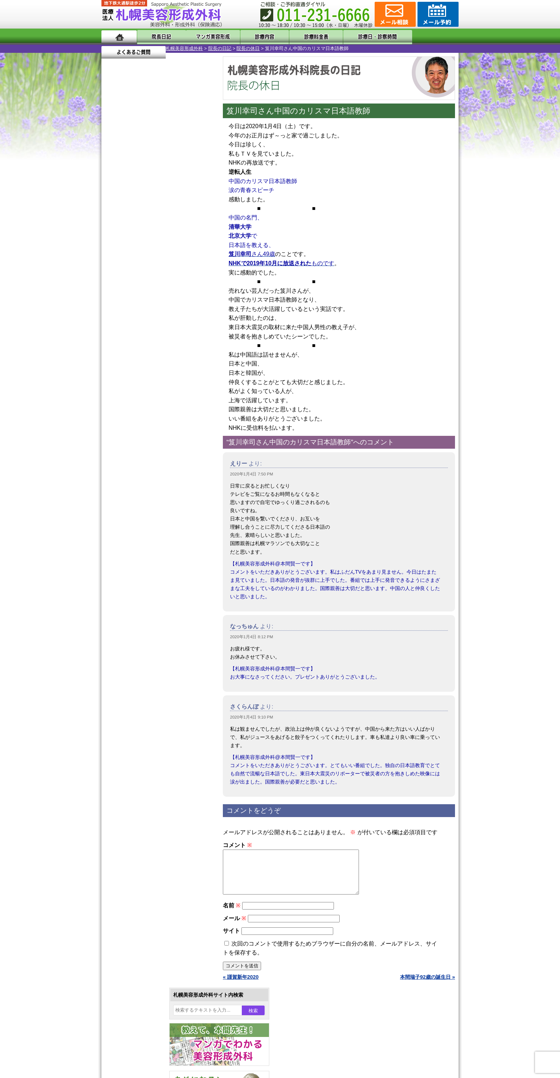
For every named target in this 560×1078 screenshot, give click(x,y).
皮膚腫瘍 (135, 808)
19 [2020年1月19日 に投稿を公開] (113, 256)
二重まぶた (137, 667)
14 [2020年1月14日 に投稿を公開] (141, 245)
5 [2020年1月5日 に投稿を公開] (113, 234)
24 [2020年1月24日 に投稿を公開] (182, 256)
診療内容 (251, 36)
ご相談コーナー (394, 14)
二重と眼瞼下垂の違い (140, 679)
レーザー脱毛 (140, 731)
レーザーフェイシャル (150, 744)
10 (150, 334)
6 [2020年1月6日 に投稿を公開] (127, 234)
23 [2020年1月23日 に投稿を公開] (168, 256)
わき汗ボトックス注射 (150, 705)
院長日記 (158, 36)
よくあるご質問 (426, 36)
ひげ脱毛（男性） (145, 757)
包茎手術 (135, 795)
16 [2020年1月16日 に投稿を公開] (168, 245)
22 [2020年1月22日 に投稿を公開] (155, 256)
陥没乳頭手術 (140, 641)
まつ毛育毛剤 (140, 782)
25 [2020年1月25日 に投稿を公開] (196, 256)
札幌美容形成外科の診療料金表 (150, 924)
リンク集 (125, 963)
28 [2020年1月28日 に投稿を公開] (141, 267)
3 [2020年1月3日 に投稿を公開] (182, 224)
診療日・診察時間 (358, 36)
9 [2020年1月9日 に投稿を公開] (168, 234)
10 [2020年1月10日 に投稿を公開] (182, 234)
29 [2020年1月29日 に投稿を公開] (155, 267)
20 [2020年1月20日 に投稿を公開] (127, 256)
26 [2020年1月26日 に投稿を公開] (113, 267)
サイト (231, 939)
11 (157, 334)
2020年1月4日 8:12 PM (251, 637)
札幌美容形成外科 (120, 48)
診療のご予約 (437, 14)
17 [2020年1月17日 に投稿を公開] (182, 245)
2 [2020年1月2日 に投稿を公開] (168, 224)
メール (234, 927)
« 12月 (113, 280)
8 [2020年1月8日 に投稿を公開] (154, 234)
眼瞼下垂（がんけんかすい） (157, 628)
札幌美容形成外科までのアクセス (152, 912)
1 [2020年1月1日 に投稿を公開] (154, 224)
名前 (231, 914)
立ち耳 (132, 718)
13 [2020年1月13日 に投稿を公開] (127, 245)
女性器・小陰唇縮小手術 (152, 654)
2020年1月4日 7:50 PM (251, 474)
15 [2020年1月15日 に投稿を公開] (155, 245)
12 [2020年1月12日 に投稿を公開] (113, 245)
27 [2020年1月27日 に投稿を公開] (127, 267)
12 (165, 334)
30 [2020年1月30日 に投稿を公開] (168, 267)
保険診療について (135, 937)
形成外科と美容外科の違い (145, 899)
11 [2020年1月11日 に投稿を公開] (196, 234)
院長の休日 (183, 48)
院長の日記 (155, 48)
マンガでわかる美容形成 (205, 36)
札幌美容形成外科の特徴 (142, 886)
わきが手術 (151, 692)
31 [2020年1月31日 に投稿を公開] (182, 267)
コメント (237, 845)
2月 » (134, 280)
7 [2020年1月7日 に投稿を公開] (141, 234)
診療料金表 (297, 36)
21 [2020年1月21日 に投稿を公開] (141, 256)
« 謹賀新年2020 (241, 985)
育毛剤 (132, 769)
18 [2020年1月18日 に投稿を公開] (196, 245)
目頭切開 (135, 821)
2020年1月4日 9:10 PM (251, 717)
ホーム (119, 36)
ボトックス (137, 834)
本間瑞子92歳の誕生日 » (427, 985)
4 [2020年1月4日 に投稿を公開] (195, 224)
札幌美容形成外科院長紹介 (145, 950)
